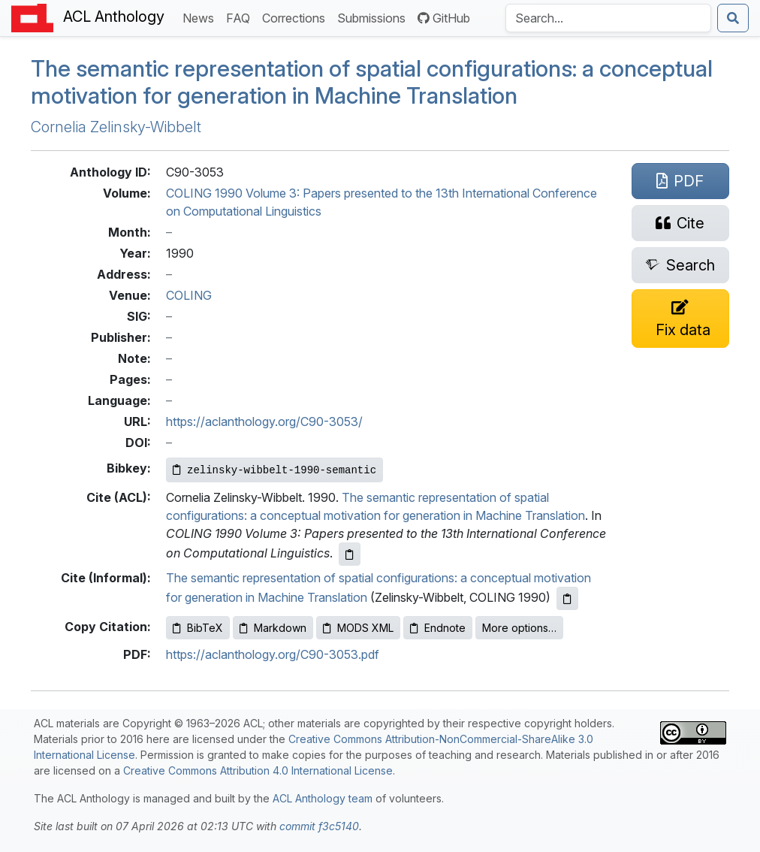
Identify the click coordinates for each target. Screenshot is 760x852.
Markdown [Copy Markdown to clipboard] (273, 627)
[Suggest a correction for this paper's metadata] (680, 318)
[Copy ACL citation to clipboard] (349, 554)
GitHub (444, 18)
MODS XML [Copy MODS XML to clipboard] (358, 627)
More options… (519, 627)
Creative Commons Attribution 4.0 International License (258, 770)
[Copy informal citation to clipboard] (567, 598)
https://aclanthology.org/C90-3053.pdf (272, 654)
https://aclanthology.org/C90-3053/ (264, 421)
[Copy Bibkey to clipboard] (274, 470)
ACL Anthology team (322, 798)
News (201, 17)
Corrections (296, 17)
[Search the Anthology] (608, 18)
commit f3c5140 (319, 826)
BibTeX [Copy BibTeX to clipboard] (198, 627)
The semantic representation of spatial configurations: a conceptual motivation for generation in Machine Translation (372, 82)
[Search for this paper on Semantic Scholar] (680, 265)
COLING (189, 295)
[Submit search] (733, 18)
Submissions (374, 17)
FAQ (241, 17)
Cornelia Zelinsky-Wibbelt (116, 127)
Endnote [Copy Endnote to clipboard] (438, 627)
